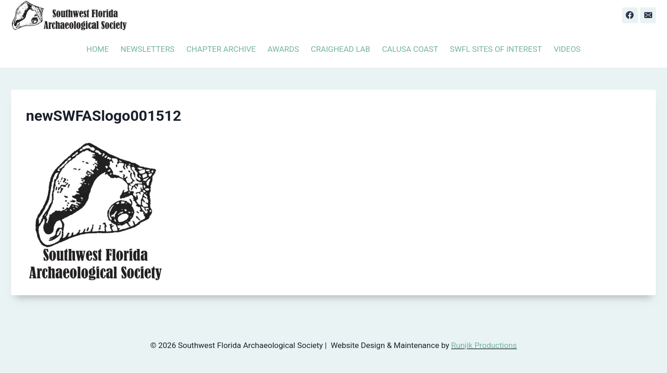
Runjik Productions (484, 345)
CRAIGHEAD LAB (340, 49)
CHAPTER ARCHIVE (221, 49)
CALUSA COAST (410, 49)
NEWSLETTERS (147, 49)
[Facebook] (630, 15)
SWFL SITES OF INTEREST (496, 49)
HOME (98, 49)
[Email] (648, 15)
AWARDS (283, 49)
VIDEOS (567, 49)
